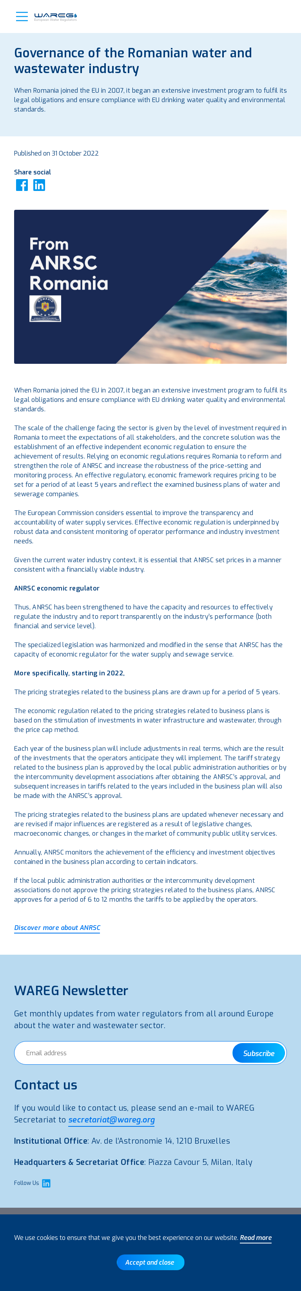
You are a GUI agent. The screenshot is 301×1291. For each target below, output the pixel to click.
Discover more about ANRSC (57, 928)
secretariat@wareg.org (111, 1120)
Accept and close (149, 1262)
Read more (256, 1238)
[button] (22, 16)
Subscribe (258, 1053)
